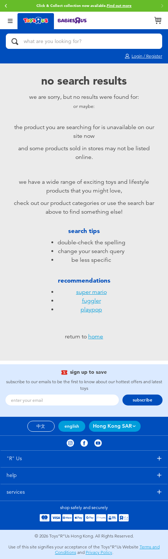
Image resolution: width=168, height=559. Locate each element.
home (95, 336)
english (72, 426)
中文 (40, 426)
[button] (6, 6)
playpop (91, 309)
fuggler (91, 300)
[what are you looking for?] (84, 41)
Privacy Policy (99, 552)
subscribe (142, 400)
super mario (91, 292)
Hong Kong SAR (112, 426)
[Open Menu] (10, 20)
